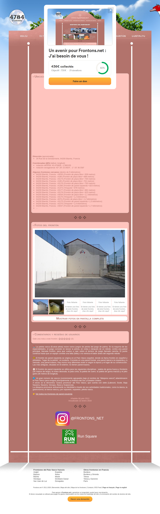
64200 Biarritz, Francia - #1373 (49, 188)
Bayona (37, 474)
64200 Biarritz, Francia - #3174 (49, 179)
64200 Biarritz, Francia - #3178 (49, 192)
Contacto (137, 35)
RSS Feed (97, 487)
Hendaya (37, 479)
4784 (16, 17)
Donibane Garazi (62, 479)
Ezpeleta (58, 472)
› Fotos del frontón (46, 225)
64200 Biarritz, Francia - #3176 (49, 183)
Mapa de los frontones (78, 487)
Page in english (121, 487)
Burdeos (87, 472)
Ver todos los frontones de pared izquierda (54, 394)
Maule (57, 477)
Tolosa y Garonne (91, 479)
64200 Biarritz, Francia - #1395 (49, 185)
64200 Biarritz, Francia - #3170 (49, 197)
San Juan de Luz (40, 481)
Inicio (23, 35)
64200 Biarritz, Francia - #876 (49, 199)
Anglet (36, 472)
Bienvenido (55, 487)
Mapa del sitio (65, 487)
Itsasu (57, 474)
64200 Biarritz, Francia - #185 (49, 181)
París (86, 481)
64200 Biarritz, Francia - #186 (49, 176)
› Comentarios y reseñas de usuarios (56, 334)
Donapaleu (59, 481)
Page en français (108, 487)
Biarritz (36, 477)
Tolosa (86, 477)
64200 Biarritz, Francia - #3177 (49, 190)
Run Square (80, 436)
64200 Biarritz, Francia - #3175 (49, 201)
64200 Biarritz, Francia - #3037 (49, 206)
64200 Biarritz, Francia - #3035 (49, 174)
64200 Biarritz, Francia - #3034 (49, 194)
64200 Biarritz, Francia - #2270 (49, 203)
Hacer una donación (80, 499)
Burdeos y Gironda (91, 474)
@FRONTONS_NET (80, 418)
